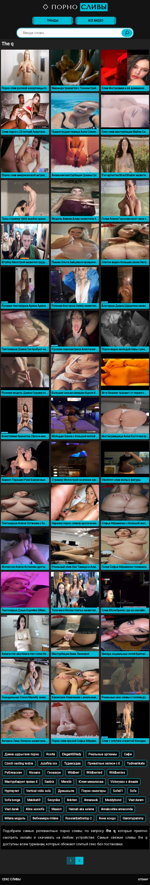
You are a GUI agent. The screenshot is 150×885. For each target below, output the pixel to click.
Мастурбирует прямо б (21, 782)
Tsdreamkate (136, 763)
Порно (75, 7)
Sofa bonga (12, 800)
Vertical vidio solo (38, 791)
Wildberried (94, 772)
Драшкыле (66, 791)
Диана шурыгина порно (21, 754)
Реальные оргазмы (102, 754)
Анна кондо (107, 818)
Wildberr (73, 772)
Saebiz (49, 782)
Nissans (34, 772)
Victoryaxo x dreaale (124, 782)
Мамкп (56, 809)
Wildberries (117, 772)
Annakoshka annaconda (117, 809)
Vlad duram (136, 800)
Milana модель (14, 818)
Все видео (95, 20)
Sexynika (53, 800)
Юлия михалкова (91, 782)
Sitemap (143, 879)
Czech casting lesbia (18, 763)
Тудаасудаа (72, 763)
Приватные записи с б (104, 763)
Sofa (133, 791)
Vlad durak (11, 809)
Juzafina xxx (48, 763)
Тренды (52, 20)
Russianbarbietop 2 (78, 818)
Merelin (66, 782)
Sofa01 (118, 791)
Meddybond (113, 800)
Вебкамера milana (45, 818)
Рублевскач (13, 772)
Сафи (128, 754)
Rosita (50, 754)
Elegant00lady (71, 754)
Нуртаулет (11, 791)
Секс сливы (11, 879)
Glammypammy (133, 818)
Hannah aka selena (81, 809)
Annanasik (91, 800)
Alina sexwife (35, 809)
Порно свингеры (93, 791)
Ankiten (72, 800)
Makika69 (33, 800)
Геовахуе (54, 772)
